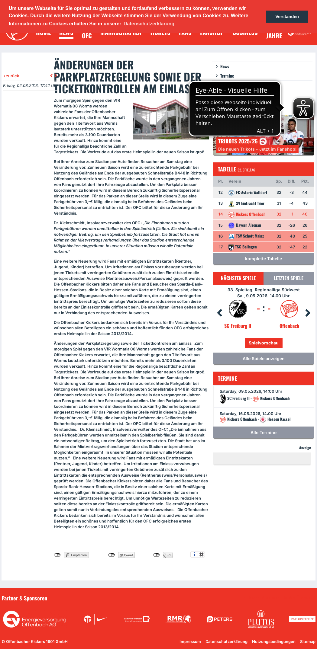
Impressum (190, 641)
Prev (219, 313)
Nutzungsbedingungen (274, 641)
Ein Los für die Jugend (239, 94)
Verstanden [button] (287, 16)
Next (308, 313)
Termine (227, 75)
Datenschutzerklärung (226, 641)
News (224, 66)
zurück (11, 75)
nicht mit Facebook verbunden (57, 555)
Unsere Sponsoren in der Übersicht (281, 597)
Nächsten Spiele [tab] (238, 278)
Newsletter (229, 85)
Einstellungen (201, 554)
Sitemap (307, 641)
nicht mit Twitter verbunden (111, 555)
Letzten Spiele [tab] (288, 278)
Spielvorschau (264, 342)
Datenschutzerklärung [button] (149, 23)
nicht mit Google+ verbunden (156, 555)
